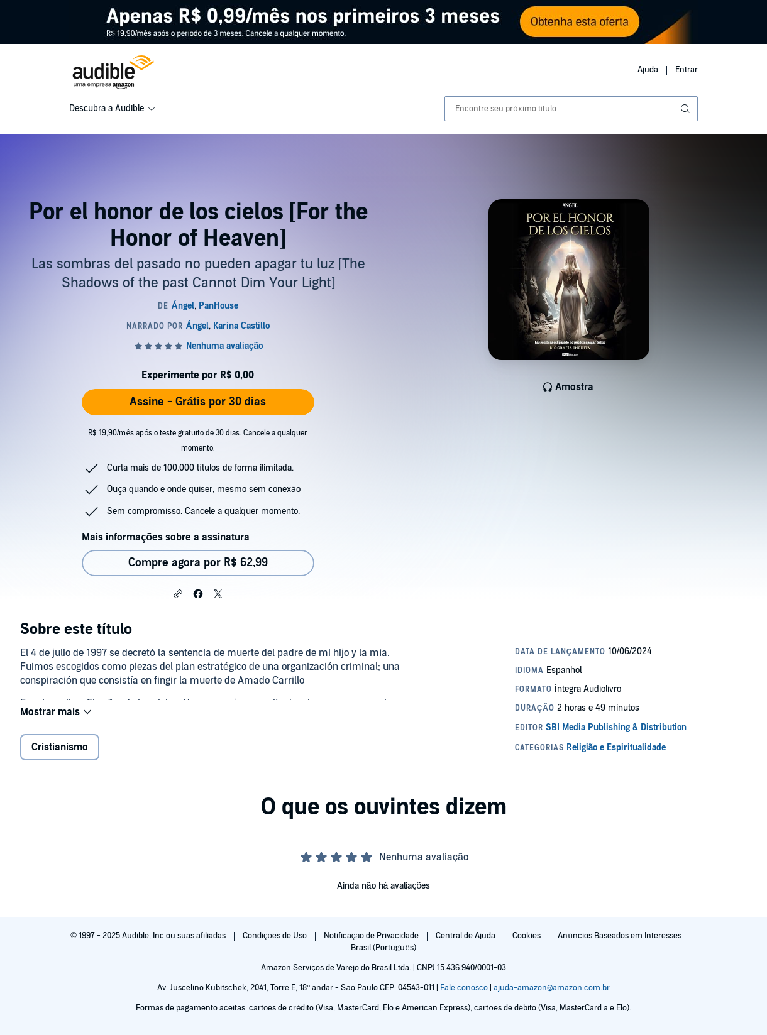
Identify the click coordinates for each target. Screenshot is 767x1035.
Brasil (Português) (383, 948)
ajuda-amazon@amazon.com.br (552, 988)
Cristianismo (59, 757)
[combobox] (571, 108)
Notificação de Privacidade (372, 936)
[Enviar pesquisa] (686, 108)
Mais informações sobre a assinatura (166, 537)
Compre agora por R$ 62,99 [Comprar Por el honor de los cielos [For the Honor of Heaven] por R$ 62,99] (198, 562)
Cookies (527, 936)
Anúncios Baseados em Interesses (620, 936)
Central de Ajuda (466, 936)
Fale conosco (464, 988)
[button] (178, 593)
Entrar (686, 70)
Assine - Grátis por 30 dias (198, 401)
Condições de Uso (276, 936)
